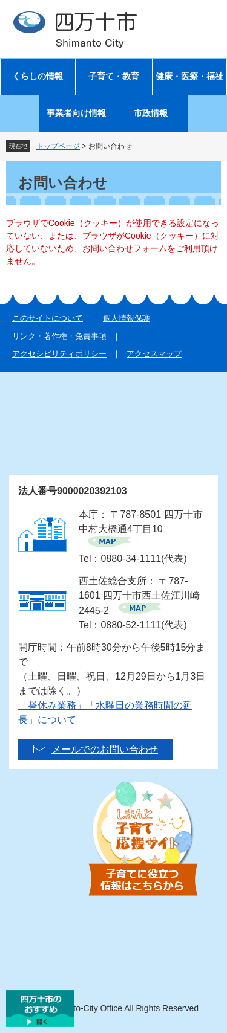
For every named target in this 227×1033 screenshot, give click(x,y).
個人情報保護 (126, 318)
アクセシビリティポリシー (59, 353)
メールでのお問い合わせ (104, 749)
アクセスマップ (154, 353)
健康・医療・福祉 (189, 76)
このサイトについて (47, 318)
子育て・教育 (113, 76)
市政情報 (151, 113)
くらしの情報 (37, 76)
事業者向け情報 (76, 113)
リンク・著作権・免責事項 (59, 336)
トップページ (58, 146)
